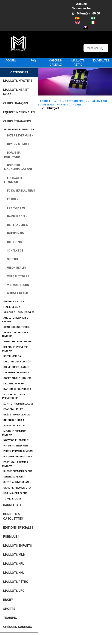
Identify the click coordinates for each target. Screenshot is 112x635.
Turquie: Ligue (11, 498)
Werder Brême (16, 293)
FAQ (33, 60)
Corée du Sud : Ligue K (16, 378)
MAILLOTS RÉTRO (78, 63)
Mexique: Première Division (14, 433)
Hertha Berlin (16, 225)
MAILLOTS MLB (14, 554)
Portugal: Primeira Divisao (15, 464)
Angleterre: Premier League (15, 319)
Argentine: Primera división (15, 334)
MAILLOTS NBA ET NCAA (16, 92)
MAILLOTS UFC (13, 591)
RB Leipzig (13, 242)
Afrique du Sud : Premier (18, 312)
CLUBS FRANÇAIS (15, 103)
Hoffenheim (14, 233)
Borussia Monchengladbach (18, 167)
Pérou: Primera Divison (17, 451)
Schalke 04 (13, 250)
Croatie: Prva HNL (14, 383)
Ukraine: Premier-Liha (16, 487)
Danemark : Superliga (16, 389)
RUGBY (8, 600)
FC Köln (11, 199)
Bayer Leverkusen (18, 135)
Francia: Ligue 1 (12, 409)
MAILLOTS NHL (13, 572)
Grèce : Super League (16, 414)
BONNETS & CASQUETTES (13, 516)
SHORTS (9, 609)
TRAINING (10, 618)
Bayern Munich (16, 144)
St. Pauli (11, 259)
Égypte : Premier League (17, 403)
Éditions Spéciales (18, 527)
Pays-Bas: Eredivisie (15, 445)
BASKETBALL (12, 505)
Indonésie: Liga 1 (13, 420)
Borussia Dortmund (12, 154)
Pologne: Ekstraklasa (17, 456)
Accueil (81, 4)
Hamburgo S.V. (16, 216)
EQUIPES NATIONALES (19, 112)
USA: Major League (14, 493)
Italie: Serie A (11, 306)
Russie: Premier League (17, 471)
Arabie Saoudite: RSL (16, 327)
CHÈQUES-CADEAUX (55, 63)
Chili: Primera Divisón (16, 361)
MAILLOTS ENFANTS (17, 545)
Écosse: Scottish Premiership (13, 396)
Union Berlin (15, 267)
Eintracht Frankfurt (13, 180)
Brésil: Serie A (11, 356)
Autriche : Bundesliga (17, 341)
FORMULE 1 (11, 536)
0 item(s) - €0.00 (85, 13)
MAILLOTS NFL (13, 563)
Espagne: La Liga (13, 301)
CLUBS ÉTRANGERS (71, 101)
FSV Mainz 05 (14, 207)
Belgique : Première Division (15, 349)
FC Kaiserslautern (19, 190)
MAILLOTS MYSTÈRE (17, 81)
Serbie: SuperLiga (13, 476)
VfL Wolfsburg (16, 285)
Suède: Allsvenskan (15, 482)
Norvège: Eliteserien (15, 440)
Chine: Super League (15, 367)
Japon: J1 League (13, 425)
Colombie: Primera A (15, 372)
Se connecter (81, 8)
